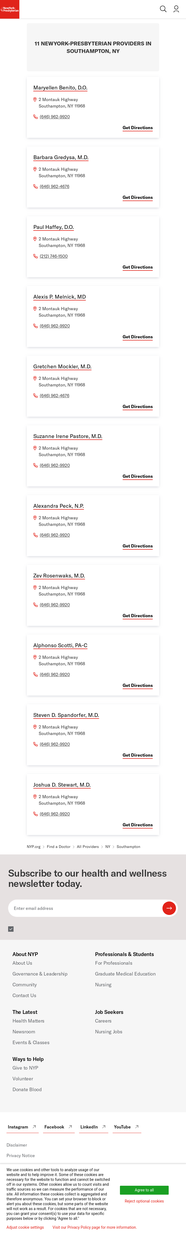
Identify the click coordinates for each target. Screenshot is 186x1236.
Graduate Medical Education (125, 974)
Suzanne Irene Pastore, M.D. (67, 436)
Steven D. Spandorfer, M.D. (66, 714)
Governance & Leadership (39, 974)
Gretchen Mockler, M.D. (62, 366)
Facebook (58, 1127)
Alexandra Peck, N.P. (58, 505)
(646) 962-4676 (54, 186)
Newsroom (23, 1031)
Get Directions (138, 127)
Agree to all (144, 1190)
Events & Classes (31, 1042)
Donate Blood (27, 1089)
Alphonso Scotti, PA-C (60, 645)
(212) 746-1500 (54, 256)
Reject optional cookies (144, 1201)
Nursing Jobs (108, 1031)
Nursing (103, 984)
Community (24, 984)
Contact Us (24, 995)
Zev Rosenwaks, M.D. (59, 575)
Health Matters (28, 1021)
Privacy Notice (20, 1155)
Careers (103, 1021)
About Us (22, 963)
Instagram (22, 1127)
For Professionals (113, 963)
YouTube (127, 1127)
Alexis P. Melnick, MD (59, 296)
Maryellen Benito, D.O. (60, 87)
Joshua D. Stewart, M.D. (62, 784)
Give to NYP (25, 1068)
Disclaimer (16, 1145)
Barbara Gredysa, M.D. (61, 157)
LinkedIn (93, 1127)
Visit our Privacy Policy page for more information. (95, 1227)
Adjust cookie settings (25, 1227)
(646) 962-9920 (55, 116)
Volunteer (22, 1078)
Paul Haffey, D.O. (53, 226)
